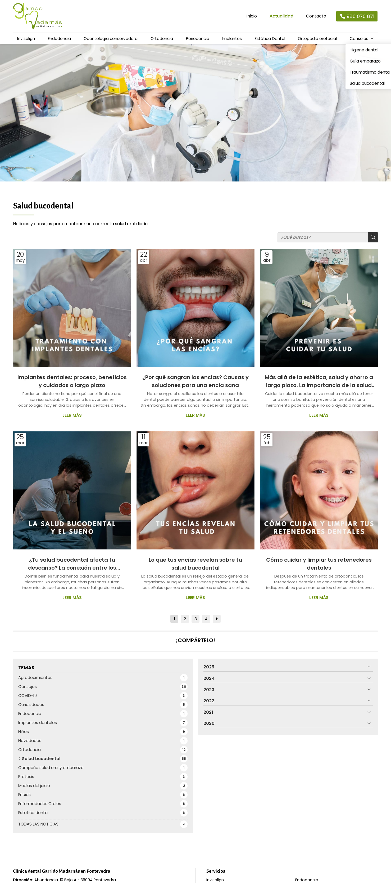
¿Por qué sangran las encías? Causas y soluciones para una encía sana (195, 383)
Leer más (72, 417)
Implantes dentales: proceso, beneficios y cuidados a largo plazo (72, 383)
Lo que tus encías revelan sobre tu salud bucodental (195, 565)
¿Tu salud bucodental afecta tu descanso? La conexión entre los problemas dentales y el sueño (72, 566)
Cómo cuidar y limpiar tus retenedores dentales (319, 565)
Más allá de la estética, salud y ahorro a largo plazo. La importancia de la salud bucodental (319, 383)
